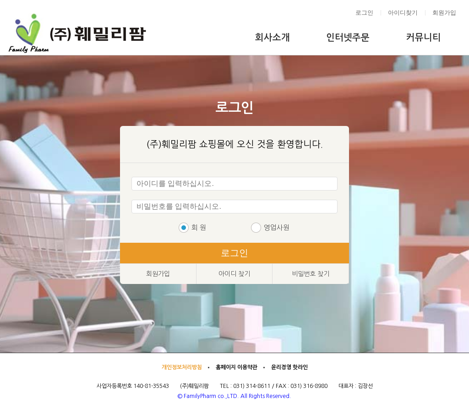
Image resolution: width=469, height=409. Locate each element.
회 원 (198, 227)
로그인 (364, 12)
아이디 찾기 (234, 274)
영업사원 (276, 227)
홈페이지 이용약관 (236, 367)
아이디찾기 (403, 12)
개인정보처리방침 (182, 367)
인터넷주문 (348, 37)
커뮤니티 (423, 37)
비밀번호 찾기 (310, 274)
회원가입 (444, 12)
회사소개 (272, 37)
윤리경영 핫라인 (289, 367)
